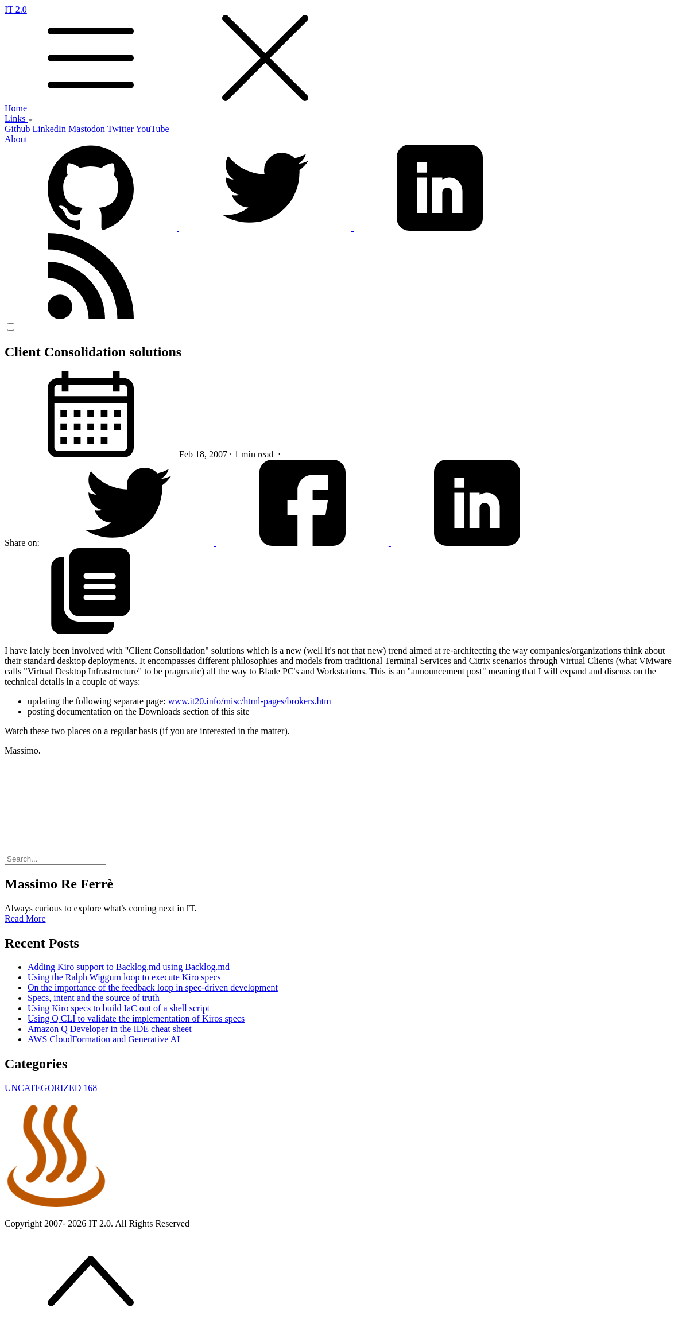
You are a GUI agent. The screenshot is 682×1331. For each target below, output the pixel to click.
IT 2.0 (341, 54)
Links (19, 118)
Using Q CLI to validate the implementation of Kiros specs (136, 1018)
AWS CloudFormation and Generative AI (104, 1039)
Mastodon (86, 129)
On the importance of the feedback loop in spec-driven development (153, 987)
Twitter (120, 129)
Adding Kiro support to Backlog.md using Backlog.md (129, 967)
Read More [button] (25, 918)
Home (16, 108)
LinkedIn (49, 129)
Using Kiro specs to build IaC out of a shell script (119, 1008)
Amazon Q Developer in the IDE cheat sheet (110, 1029)
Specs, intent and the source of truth (94, 998)
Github (17, 129)
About (16, 139)
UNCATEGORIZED (51, 1088)
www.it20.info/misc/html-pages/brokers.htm (249, 701)
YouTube (152, 129)
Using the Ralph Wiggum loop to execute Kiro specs (124, 977)
